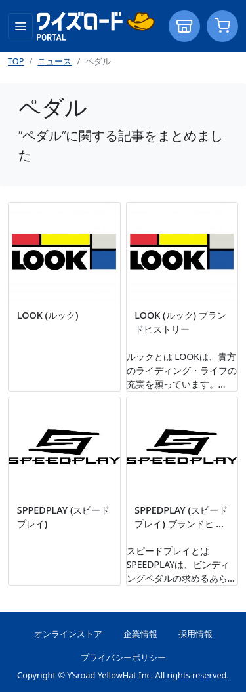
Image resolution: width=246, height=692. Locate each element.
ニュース (54, 61)
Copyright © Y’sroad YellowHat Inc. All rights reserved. (123, 675)
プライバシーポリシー (123, 657)
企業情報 (140, 634)
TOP (16, 61)
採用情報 (195, 634)
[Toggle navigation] (20, 26)
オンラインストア (68, 634)
